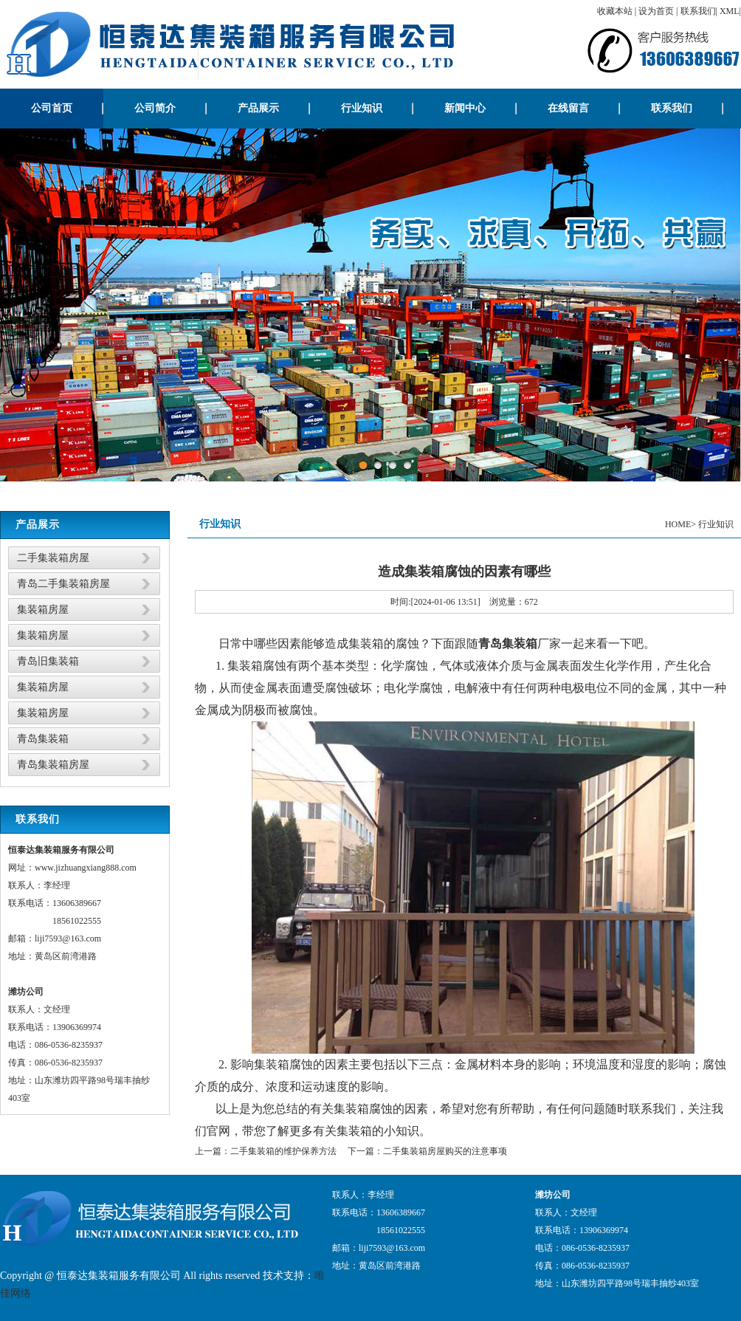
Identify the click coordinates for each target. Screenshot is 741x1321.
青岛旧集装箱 (48, 661)
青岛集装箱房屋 (53, 764)
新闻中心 (465, 108)
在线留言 (568, 108)
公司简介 (155, 108)
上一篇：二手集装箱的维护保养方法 (266, 1151)
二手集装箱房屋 (53, 557)
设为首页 (656, 11)
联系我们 (698, 11)
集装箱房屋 (43, 609)
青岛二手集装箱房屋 (63, 583)
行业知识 (361, 108)
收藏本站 (615, 11)
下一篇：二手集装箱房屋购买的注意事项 (427, 1151)
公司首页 (51, 108)
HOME (678, 524)
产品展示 (258, 108)
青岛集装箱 (43, 738)
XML (730, 11)
